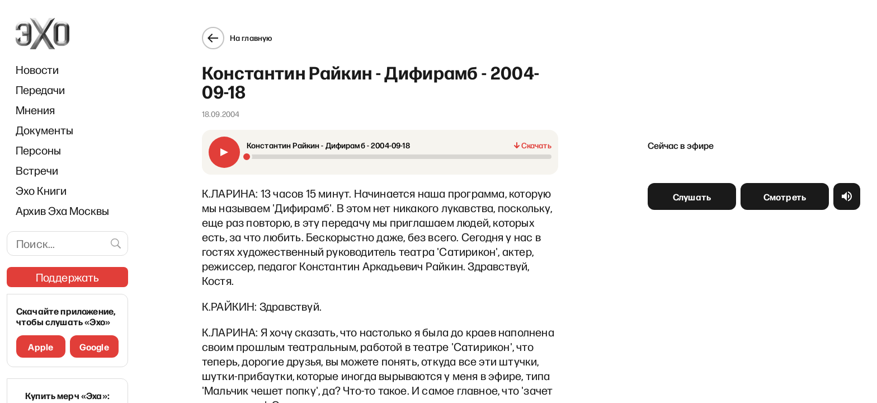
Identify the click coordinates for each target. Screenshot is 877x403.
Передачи (40, 89)
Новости (37, 69)
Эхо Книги (41, 190)
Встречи (37, 170)
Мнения (35, 109)
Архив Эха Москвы (62, 210)
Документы (44, 130)
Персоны (38, 150)
